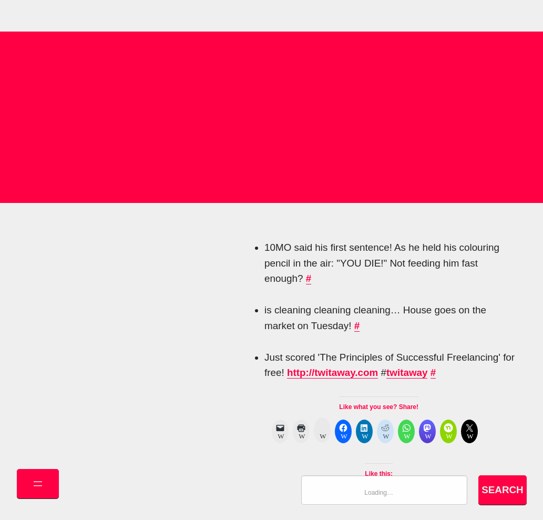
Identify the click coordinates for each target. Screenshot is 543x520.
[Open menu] (38, 483)
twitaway (406, 372)
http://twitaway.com (332, 372)
